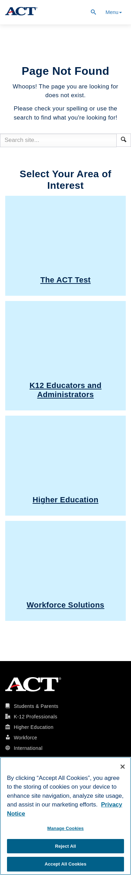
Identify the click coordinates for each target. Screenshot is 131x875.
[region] (65, 816)
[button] (123, 139)
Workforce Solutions (65, 605)
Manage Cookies (65, 828)
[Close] (122, 766)
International (28, 748)
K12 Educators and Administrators (65, 390)
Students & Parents (36, 706)
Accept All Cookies (66, 864)
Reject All (65, 846)
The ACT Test (65, 279)
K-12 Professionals (35, 716)
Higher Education (65, 499)
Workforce (25, 737)
